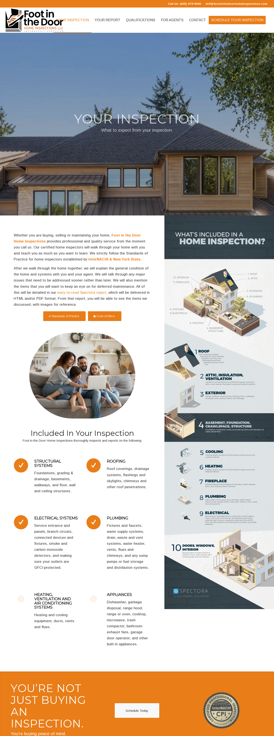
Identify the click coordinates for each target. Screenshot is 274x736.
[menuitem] (73, 20)
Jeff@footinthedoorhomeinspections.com (236, 3)
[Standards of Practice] (64, 316)
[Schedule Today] (137, 710)
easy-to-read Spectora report (81, 292)
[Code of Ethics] (104, 316)
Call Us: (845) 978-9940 (184, 3)
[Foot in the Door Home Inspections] (34, 20)
